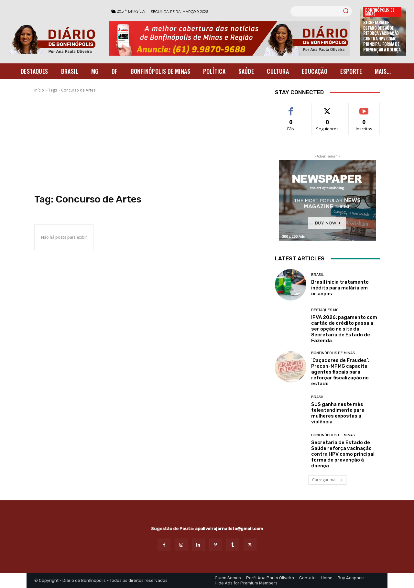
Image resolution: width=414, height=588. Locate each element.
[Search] (346, 11)
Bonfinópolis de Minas (379, 11)
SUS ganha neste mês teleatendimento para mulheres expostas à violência (338, 413)
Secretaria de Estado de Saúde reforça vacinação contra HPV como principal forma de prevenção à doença (381, 36)
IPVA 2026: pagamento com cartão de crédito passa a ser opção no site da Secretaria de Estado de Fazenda (344, 328)
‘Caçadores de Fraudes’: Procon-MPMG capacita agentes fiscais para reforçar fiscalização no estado (340, 372)
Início (39, 90)
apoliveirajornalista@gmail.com (229, 528)
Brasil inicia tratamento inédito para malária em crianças (340, 288)
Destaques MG (325, 310)
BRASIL (317, 275)
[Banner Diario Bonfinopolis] (231, 38)
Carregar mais (327, 480)
